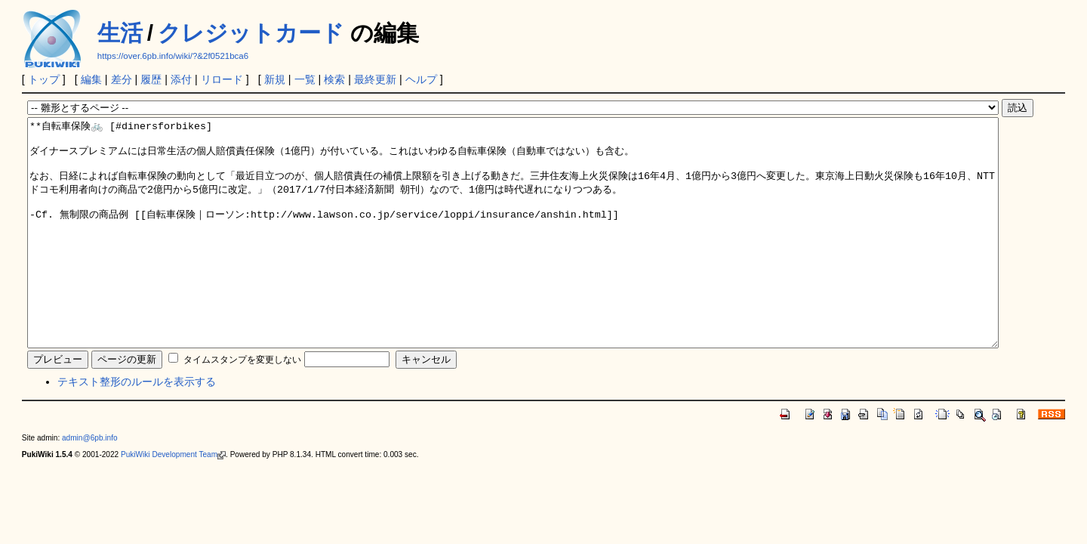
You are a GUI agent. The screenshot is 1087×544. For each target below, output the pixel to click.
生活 (120, 32)
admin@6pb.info (90, 483)
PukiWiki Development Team (173, 500)
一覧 (305, 79)
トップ (44, 79)
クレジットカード (251, 32)
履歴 (151, 79)
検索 (334, 79)
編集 (91, 79)
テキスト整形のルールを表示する (136, 427)
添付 (181, 79)
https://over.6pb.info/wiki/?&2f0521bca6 (172, 55)
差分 (121, 79)
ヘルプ (421, 79)
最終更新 (375, 79)
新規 (274, 79)
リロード (222, 79)
